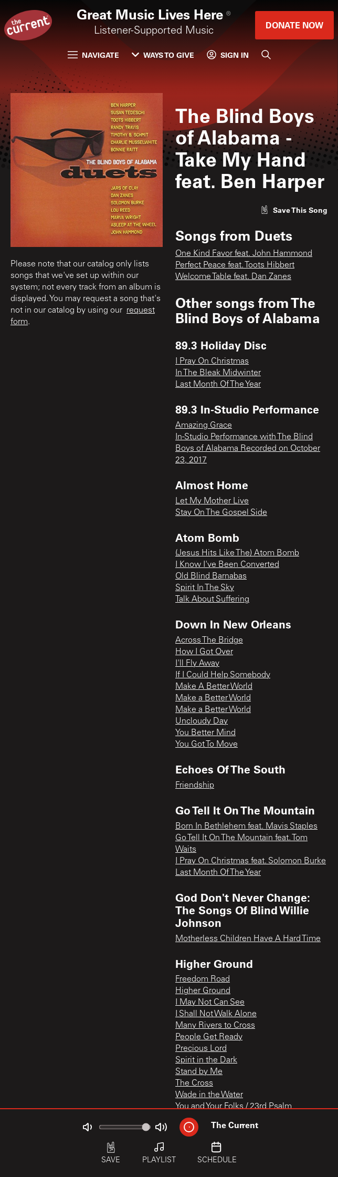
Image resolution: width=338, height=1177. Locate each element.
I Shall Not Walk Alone (216, 1014)
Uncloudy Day (201, 721)
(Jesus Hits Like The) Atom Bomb (237, 553)
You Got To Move (206, 744)
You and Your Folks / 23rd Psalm (233, 1106)
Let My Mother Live (212, 501)
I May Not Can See (210, 1002)
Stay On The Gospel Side (221, 513)
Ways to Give (163, 55)
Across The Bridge (209, 640)
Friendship (194, 785)
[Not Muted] (87, 1127)
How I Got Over (204, 652)
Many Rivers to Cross (215, 1025)
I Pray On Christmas (212, 361)
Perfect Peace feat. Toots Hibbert (234, 265)
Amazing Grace (203, 425)
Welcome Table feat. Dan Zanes (233, 277)
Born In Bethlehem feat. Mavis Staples (246, 826)
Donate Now (294, 24)
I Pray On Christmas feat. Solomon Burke (250, 861)
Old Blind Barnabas (211, 576)
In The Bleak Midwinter (218, 373)
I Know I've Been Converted (227, 565)
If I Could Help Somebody (222, 675)
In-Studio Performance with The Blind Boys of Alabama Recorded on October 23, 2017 (247, 448)
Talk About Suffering (212, 599)
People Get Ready (208, 1037)
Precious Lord (201, 1049)
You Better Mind (205, 733)
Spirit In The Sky (204, 588)
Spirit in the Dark (206, 1060)
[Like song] (294, 209)
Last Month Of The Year (218, 384)
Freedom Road (202, 979)
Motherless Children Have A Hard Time (248, 939)
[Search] (266, 54)
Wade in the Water (209, 1095)
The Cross (194, 1083)
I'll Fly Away (197, 663)
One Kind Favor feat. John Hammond (243, 254)
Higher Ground (202, 991)
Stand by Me (199, 1072)
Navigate (93, 55)
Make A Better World (213, 687)
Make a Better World (213, 698)
